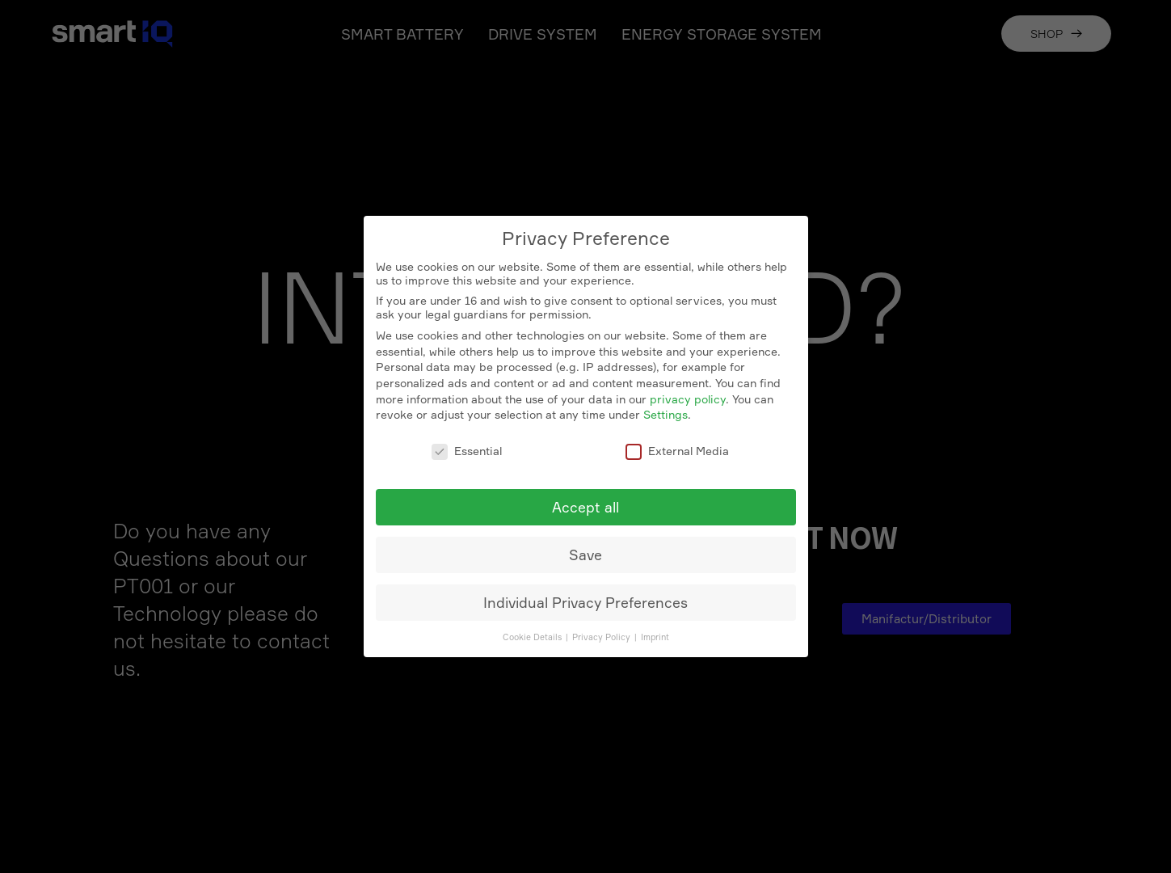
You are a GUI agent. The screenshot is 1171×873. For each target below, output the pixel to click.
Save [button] (585, 554)
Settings (665, 414)
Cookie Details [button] (533, 637)
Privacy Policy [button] (602, 637)
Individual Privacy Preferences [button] (585, 602)
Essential (467, 451)
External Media (677, 451)
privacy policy (688, 399)
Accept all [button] (585, 507)
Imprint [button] (655, 637)
